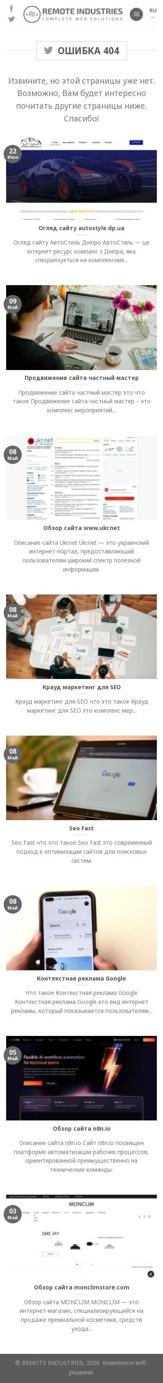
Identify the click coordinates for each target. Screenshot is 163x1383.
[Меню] (136, 14)
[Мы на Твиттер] (11, 19)
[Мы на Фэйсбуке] (11, 9)
